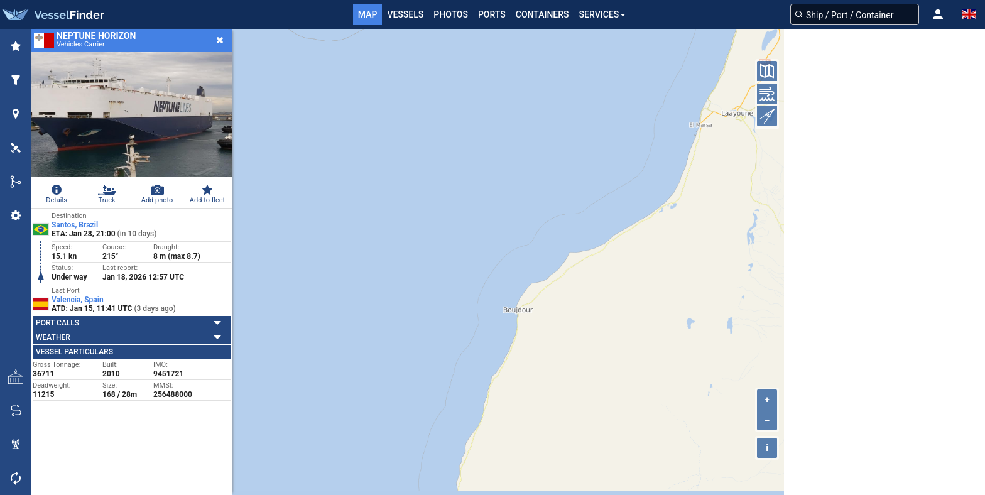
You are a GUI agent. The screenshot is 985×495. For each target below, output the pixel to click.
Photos (450, 14)
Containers (542, 14)
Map (368, 14)
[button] (938, 14)
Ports (492, 14)
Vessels (405, 14)
